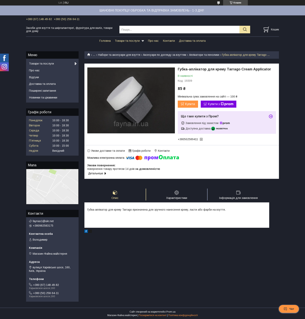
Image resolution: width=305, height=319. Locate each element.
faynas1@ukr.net (43, 221)
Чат (289, 309)
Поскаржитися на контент (153, 315)
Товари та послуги (127, 40)
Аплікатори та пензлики (204, 54)
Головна (105, 40)
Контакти (169, 40)
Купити (190, 104)
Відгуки (34, 77)
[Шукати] (244, 29)
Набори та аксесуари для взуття (119, 54)
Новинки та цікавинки (43, 97)
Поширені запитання (42, 90)
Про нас (153, 40)
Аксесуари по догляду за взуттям (164, 54)
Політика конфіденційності (183, 315)
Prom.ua (170, 311)
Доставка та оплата (192, 40)
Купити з (220, 104)
